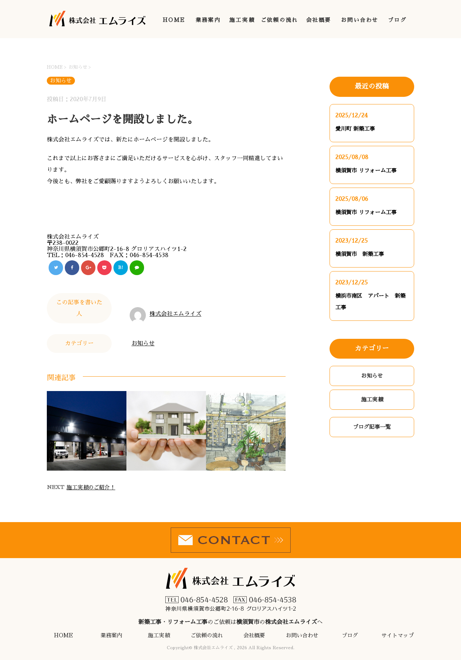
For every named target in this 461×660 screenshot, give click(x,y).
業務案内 (208, 20)
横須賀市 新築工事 (359, 254)
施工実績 (241, 20)
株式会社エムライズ (175, 314)
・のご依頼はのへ (230, 596)
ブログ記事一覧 (372, 427)
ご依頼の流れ (279, 20)
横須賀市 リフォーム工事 (366, 170)
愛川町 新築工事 (355, 128)
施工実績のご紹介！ (91, 487)
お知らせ (143, 343)
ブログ (397, 20)
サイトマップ (397, 635)
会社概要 (318, 20)
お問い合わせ (360, 20)
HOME (174, 20)
